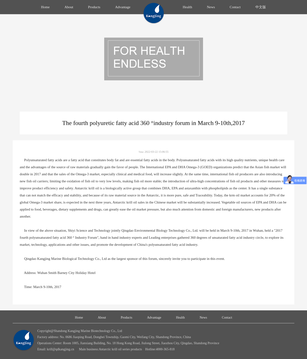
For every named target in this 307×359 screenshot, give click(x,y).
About (68, 7)
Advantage (122, 7)
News (211, 7)
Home (45, 7)
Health (187, 7)
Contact (235, 7)
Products (94, 7)
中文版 (260, 7)
